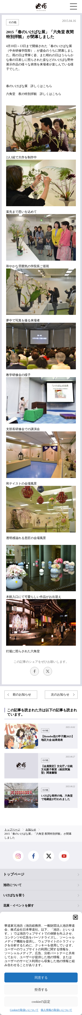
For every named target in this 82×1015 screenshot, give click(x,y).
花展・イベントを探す (18, 905)
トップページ (13, 874)
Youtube (64, 856)
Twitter (47, 671)
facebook (34, 671)
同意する (41, 977)
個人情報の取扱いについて (56, 1010)
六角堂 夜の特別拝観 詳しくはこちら (33, 94)
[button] (75, 917)
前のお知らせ (22, 694)
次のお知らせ (60, 694)
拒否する (41, 989)
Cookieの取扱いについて (24, 1010)
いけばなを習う (14, 895)
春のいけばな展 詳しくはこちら (29, 86)
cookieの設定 (41, 1001)
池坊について (12, 885)
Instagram (18, 856)
